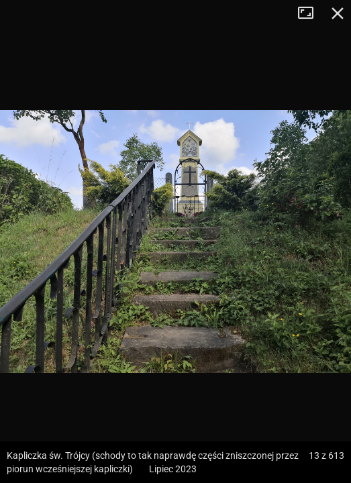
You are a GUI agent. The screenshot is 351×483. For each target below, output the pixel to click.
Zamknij (337, 13)
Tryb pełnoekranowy (310, 13)
